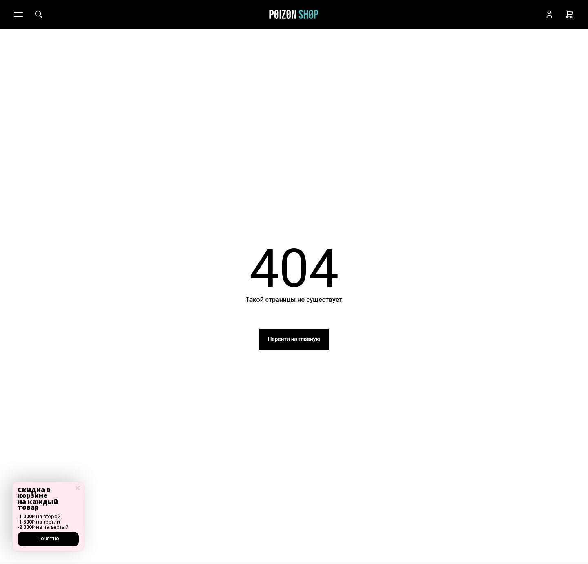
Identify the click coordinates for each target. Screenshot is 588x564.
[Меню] (18, 14)
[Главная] (294, 14)
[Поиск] (39, 14)
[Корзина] (569, 14)
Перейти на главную (294, 339)
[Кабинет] (549, 14)
